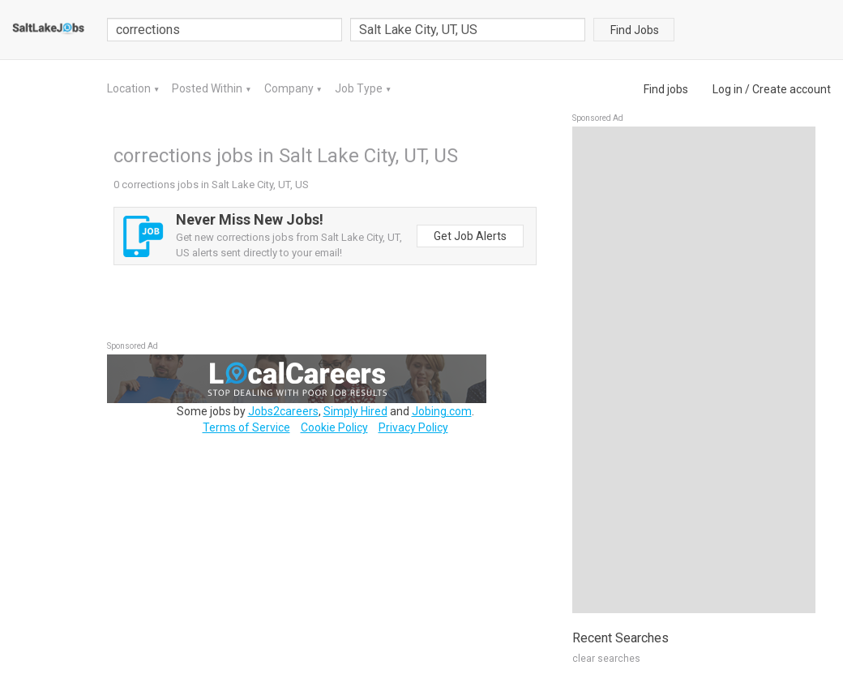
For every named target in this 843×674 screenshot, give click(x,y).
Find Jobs (634, 30)
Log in (727, 89)
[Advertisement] (693, 370)
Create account (791, 89)
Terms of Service (246, 427)
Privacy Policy (413, 427)
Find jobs (666, 89)
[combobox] (467, 29)
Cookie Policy (334, 427)
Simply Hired (355, 411)
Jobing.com (442, 411)
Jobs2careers (283, 411)
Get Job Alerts (470, 236)
